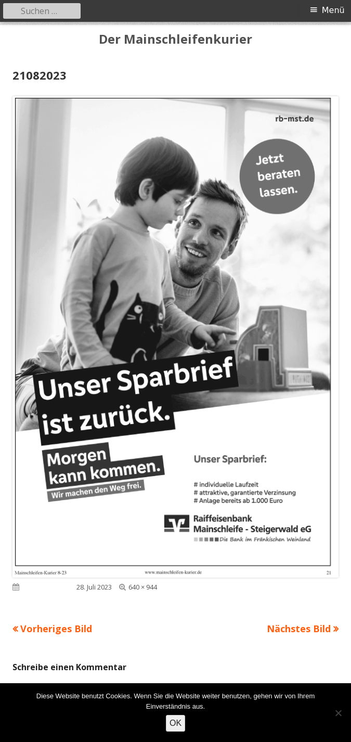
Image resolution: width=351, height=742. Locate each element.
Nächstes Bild (299, 628)
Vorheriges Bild (56, 628)
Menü (333, 10)
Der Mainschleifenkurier (175, 39)
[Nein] (338, 713)
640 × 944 (142, 587)
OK (175, 723)
